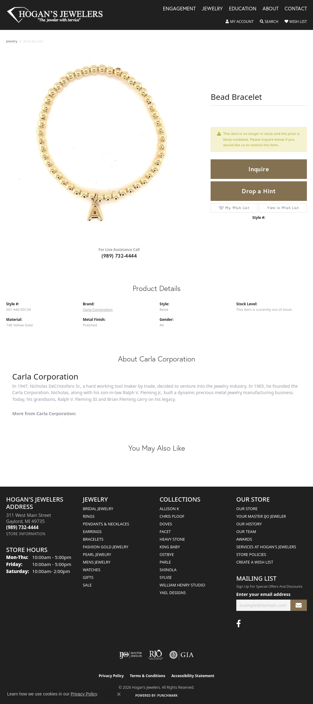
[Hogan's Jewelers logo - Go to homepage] (57, 15)
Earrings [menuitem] (92, 531)
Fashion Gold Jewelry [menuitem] (105, 547)
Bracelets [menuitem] (93, 539)
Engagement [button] (179, 9)
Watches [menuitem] (91, 569)
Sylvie (166, 577)
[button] (240, 21)
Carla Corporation (97, 309)
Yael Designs (173, 592)
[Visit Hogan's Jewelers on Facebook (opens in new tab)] (238, 623)
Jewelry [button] (212, 9)
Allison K (169, 508)
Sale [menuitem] (87, 585)
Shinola (168, 569)
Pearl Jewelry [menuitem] (97, 554)
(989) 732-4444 (119, 255)
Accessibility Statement (192, 675)
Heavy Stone (172, 539)
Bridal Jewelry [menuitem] (98, 508)
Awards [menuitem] (244, 539)
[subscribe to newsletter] (298, 605)
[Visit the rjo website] (155, 654)
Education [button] (242, 9)
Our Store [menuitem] (247, 508)
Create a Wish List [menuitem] (254, 562)
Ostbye (167, 554)
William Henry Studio (182, 585)
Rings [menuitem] (88, 516)
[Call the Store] (22, 527)
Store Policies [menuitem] (251, 554)
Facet (165, 531)
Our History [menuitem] (249, 524)
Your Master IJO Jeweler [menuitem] (261, 516)
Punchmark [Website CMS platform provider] (167, 695)
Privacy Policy (111, 675)
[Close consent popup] (119, 694)
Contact (296, 9)
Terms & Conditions (147, 675)
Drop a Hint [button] (258, 191)
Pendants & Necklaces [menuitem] (106, 524)
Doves (166, 524)
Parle (165, 562)
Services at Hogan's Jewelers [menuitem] (266, 547)
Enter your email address (263, 594)
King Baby (170, 547)
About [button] (270, 9)
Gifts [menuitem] (88, 577)
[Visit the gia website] (181, 654)
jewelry (11, 41)
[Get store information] (26, 533)
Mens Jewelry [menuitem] (96, 562)
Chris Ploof (172, 516)
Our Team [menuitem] (246, 531)
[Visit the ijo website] (130, 654)
